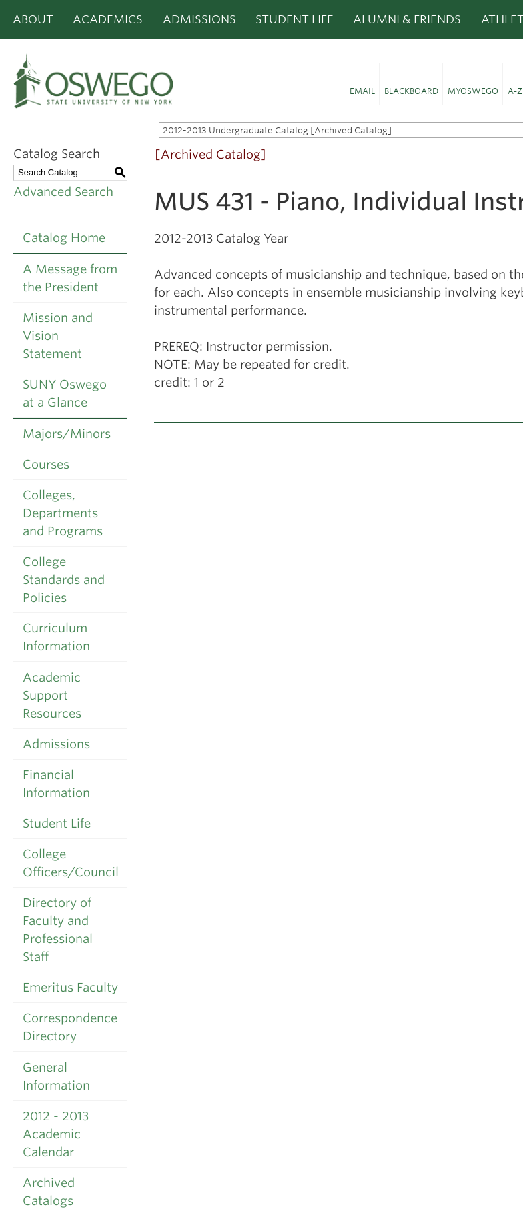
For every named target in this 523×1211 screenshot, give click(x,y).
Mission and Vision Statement (58, 336)
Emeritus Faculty (70, 987)
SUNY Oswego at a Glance (65, 393)
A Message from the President (70, 278)
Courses (46, 464)
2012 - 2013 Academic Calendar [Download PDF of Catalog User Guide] (56, 1134)
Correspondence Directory (70, 1027)
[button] (362, 84)
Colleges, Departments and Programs (63, 513)
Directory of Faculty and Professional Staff (58, 930)
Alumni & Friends (407, 19)
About (33, 19)
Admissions (199, 19)
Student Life (294, 19)
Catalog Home (64, 238)
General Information (56, 1076)
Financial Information (56, 784)
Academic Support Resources (52, 695)
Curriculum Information (56, 637)
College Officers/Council (71, 863)
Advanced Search (63, 192)
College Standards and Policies (64, 580)
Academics (108, 19)
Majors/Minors (67, 434)
